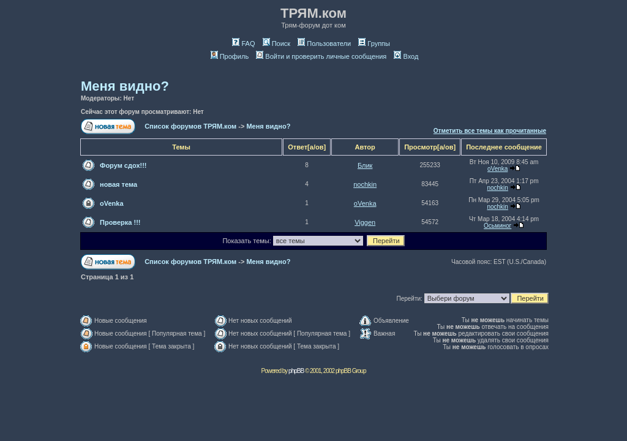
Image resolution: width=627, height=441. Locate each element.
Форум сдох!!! (123, 165)
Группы (374, 43)
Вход (406, 56)
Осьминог (497, 225)
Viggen (365, 222)
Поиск (276, 43)
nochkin (365, 184)
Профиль (230, 56)
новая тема (118, 184)
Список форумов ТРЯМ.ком (190, 126)
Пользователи (324, 43)
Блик (365, 165)
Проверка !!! (120, 222)
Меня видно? (125, 86)
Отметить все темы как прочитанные (490, 130)
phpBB (296, 371)
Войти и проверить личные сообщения (321, 56)
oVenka (497, 168)
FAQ (243, 43)
